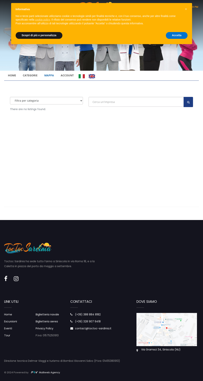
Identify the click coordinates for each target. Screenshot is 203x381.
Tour (7, 335)
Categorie (30, 75)
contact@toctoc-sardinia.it (93, 328)
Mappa (49, 75)
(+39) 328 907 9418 (88, 321)
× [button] (186, 9)
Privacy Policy (44, 328)
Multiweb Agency (45, 372)
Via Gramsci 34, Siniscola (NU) (161, 349)
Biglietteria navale (47, 314)
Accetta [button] (177, 35)
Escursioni (10, 321)
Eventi (8, 328)
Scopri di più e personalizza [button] (39, 35)
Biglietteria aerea (47, 321)
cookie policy (42, 19)
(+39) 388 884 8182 (88, 314)
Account (67, 75)
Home (12, 75)
